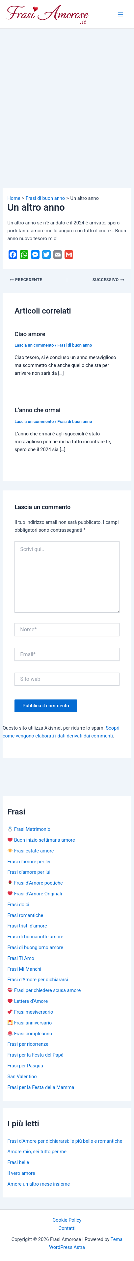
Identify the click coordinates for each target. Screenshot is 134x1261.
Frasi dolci (18, 905)
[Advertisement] (67, 98)
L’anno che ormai (37, 410)
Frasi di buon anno (75, 345)
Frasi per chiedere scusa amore (44, 990)
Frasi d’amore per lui (28, 872)
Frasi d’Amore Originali (35, 894)
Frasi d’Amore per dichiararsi (37, 980)
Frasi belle (18, 1162)
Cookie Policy (67, 1220)
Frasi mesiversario (30, 1012)
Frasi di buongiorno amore (35, 947)
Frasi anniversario (30, 1023)
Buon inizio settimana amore (41, 840)
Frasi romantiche (25, 915)
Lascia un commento (34, 345)
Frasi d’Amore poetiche (35, 883)
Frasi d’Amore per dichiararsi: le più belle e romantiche (64, 1141)
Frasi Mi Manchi (24, 969)
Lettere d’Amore (28, 1001)
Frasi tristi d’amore (27, 926)
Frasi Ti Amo (20, 958)
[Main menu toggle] (120, 14)
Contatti (67, 1228)
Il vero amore (21, 1173)
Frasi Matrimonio (29, 829)
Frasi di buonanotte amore (35, 937)
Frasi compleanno (30, 1034)
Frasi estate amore (31, 851)
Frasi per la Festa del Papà (35, 1055)
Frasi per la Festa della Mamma (40, 1087)
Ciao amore (29, 334)
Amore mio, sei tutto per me (36, 1152)
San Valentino (22, 1076)
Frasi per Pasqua (25, 1066)
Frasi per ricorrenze (27, 1044)
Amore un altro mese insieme (38, 1184)
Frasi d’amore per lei (28, 862)
